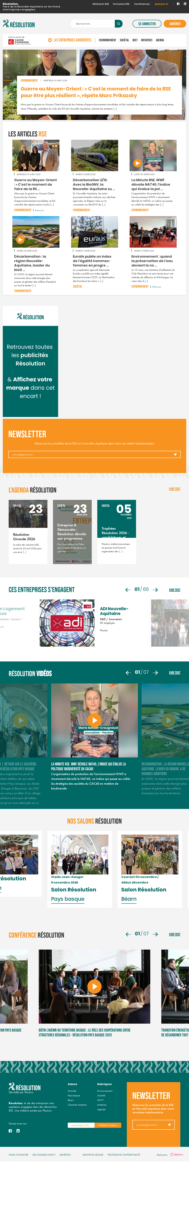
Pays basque (74, 1177)
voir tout (174, 489)
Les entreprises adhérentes (72, 40)
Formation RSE (121, 4)
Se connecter (147, 24)
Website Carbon (107, 1207)
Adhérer (175, 24)
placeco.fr (161, 4)
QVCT (135, 40)
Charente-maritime (77, 1187)
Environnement (107, 40)
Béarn (71, 1182)
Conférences (142, 4)
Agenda (160, 40)
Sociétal (124, 40)
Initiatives (146, 40)
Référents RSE (101, 4)
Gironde (72, 1173)
